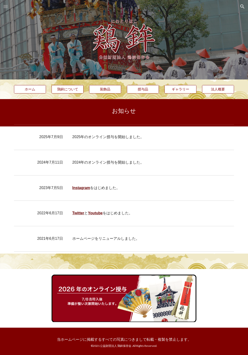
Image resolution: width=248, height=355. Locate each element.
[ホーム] (30, 89)
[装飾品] (105, 89)
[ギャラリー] (180, 89)
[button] (5, 6)
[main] (124, 111)
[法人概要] (218, 89)
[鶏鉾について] (67, 89)
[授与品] (143, 89)
